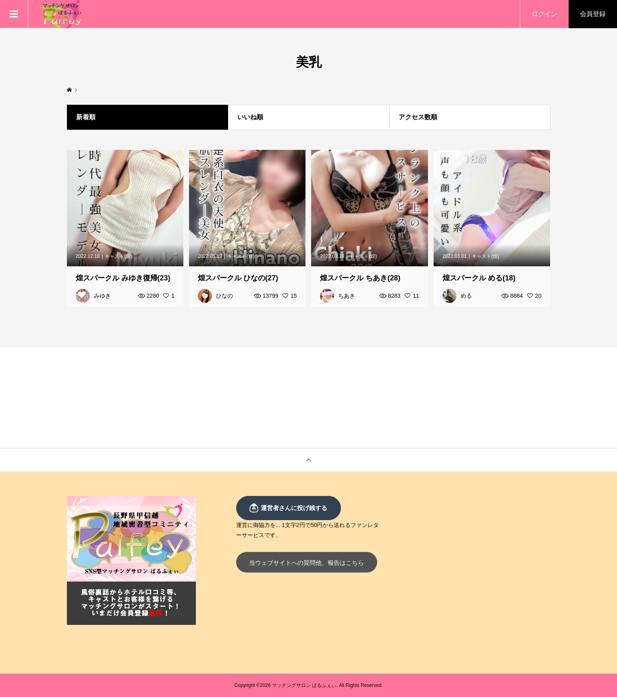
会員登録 (593, 13)
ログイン (544, 13)
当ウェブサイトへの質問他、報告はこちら (306, 562)
